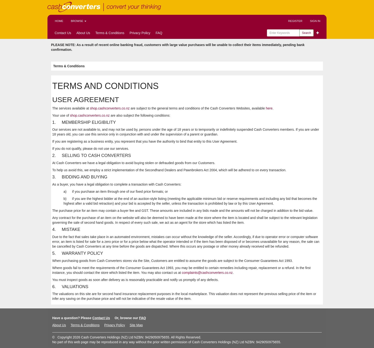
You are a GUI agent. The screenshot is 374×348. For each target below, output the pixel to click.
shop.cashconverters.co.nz (110, 108)
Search (306, 33)
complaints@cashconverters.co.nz (207, 273)
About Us (83, 33)
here (269, 108)
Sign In (315, 20)
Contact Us (63, 33)
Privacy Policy (140, 33)
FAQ (159, 33)
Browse (78, 20)
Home (59, 20)
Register (295, 20)
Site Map (136, 325)
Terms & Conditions (109, 33)
